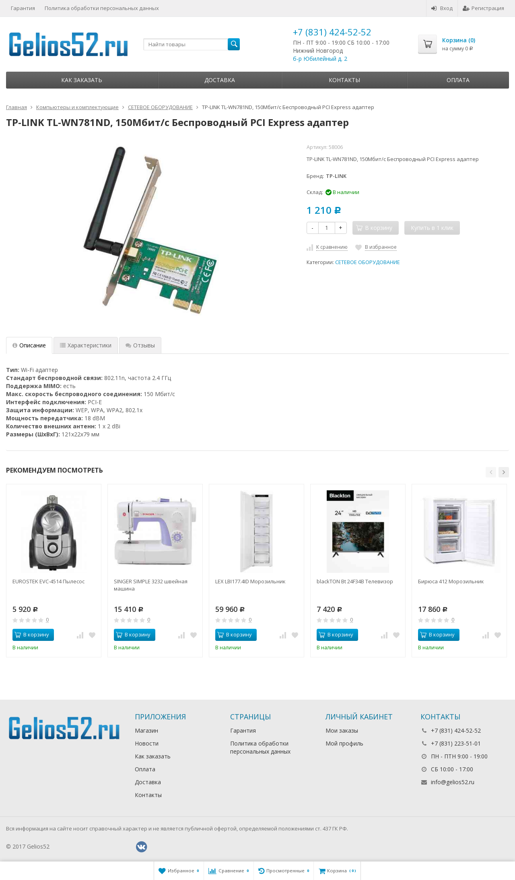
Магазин (146, 730)
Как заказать (81, 80)
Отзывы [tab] (140, 345)
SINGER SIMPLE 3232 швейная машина (150, 585)
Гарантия (23, 8)
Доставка (219, 80)
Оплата (458, 80)
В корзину (31, 634)
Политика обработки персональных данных (102, 8)
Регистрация (483, 8)
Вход (442, 8)
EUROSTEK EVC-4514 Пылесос (48, 581)
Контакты (344, 80)
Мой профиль (344, 743)
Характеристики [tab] (85, 345)
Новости (147, 743)
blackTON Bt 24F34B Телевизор (355, 581)
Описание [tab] (29, 345)
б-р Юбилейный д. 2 (320, 58)
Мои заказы (341, 730)
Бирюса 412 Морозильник (451, 581)
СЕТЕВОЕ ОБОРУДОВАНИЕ (367, 262)
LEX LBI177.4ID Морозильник (250, 581)
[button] (491, 472)
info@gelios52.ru (452, 782)
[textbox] (191, 44)
